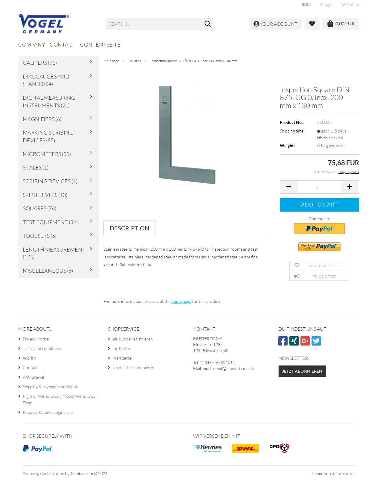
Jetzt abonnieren (302, 371)
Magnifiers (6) (42, 119)
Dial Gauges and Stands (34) (46, 80)
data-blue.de (343, 473)
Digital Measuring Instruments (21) (49, 101)
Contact (63, 44)
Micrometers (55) (47, 154)
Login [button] (326, 4)
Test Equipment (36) (50, 222)
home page (181, 301)
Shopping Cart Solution (43, 473)
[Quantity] (319, 187)
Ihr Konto (121, 348)
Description (129, 228)
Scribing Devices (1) (50, 181)
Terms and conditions (42, 348)
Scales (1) (35, 167)
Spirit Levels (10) (45, 195)
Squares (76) (39, 208)
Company (31, 44)
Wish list (350, 4)
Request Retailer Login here (48, 412)
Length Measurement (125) (54, 253)
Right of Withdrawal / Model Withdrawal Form (59, 399)
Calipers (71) (40, 62)
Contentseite (100, 44)
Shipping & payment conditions (50, 386)
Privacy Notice (36, 338)
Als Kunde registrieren (132, 338)
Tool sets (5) (40, 235)
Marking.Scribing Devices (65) (48, 136)
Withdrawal (33, 377)
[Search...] (207, 24)
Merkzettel (122, 357)
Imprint (29, 357)
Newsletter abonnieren (133, 367)
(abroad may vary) (330, 137)
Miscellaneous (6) (48, 270)
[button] (306, 4)
